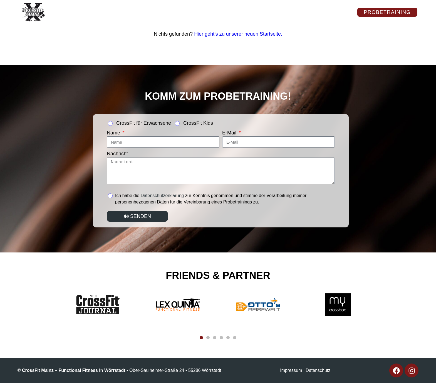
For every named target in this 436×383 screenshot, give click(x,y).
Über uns (76, 7)
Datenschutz (318, 370)
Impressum (291, 370)
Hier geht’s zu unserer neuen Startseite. (238, 34)
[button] (201, 337)
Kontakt (293, 7)
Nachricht (117, 153)
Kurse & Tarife (129, 7)
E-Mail (230, 133)
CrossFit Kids (198, 123)
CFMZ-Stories (83, 16)
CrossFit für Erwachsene (143, 123)
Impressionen (189, 7)
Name (114, 133)
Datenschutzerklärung (162, 195)
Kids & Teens (245, 7)
